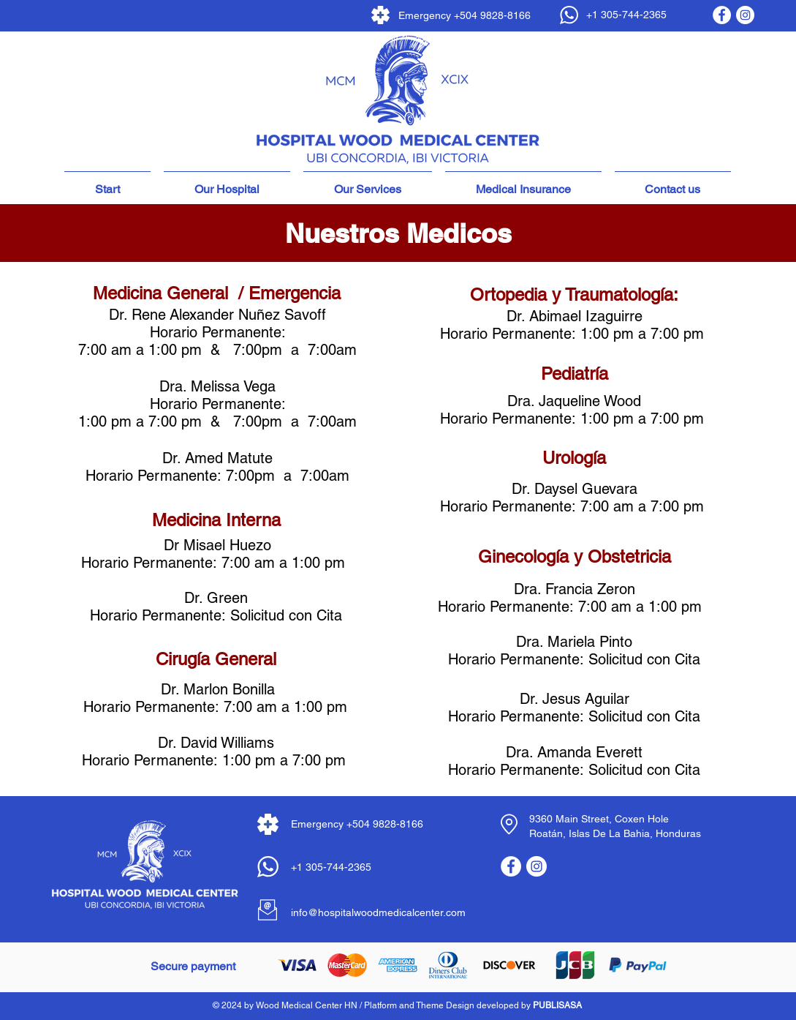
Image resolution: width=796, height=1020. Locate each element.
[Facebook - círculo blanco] (722, 15)
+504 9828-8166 (492, 15)
